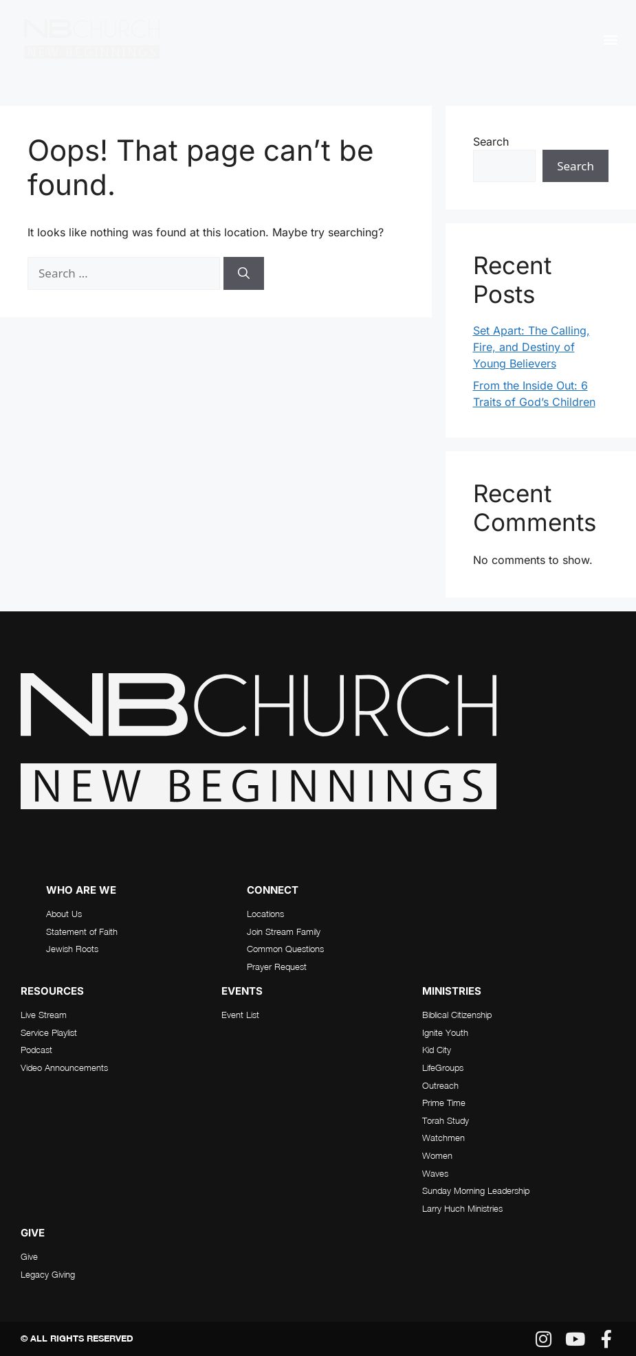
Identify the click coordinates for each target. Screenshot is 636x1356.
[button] (611, 38)
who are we (81, 889)
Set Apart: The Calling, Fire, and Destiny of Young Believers (531, 347)
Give (33, 1232)
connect (272, 889)
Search (491, 141)
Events (242, 990)
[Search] (243, 273)
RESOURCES (52, 990)
